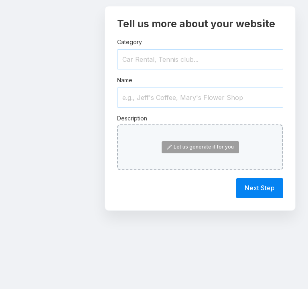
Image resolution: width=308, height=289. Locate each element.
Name (124, 80)
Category (129, 42)
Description (132, 118)
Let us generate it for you (200, 147)
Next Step (260, 188)
